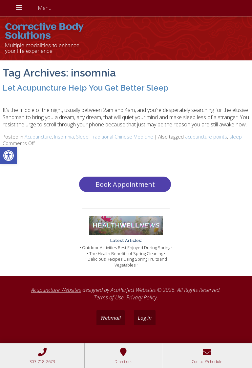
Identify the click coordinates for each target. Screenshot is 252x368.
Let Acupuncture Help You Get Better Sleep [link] (86, 88)
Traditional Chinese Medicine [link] (122, 137)
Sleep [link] (82, 137)
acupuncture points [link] (206, 137)
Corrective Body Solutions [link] (44, 32)
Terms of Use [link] (109, 297)
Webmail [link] (110, 317)
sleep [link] (235, 137)
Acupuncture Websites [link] (56, 289)
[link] (8, 155)
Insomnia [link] (64, 137)
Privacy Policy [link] (141, 297)
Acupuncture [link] (38, 137)
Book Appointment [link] (125, 184)
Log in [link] (145, 317)
